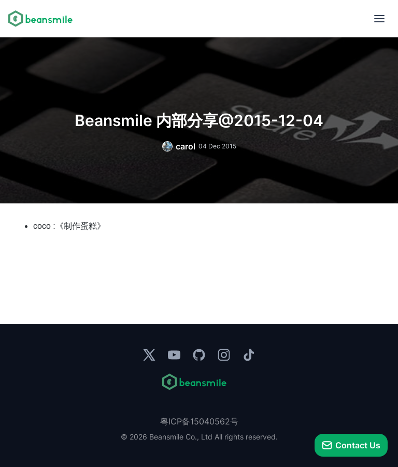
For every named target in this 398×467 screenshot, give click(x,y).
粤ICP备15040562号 (199, 421)
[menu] (379, 18)
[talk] (351, 445)
